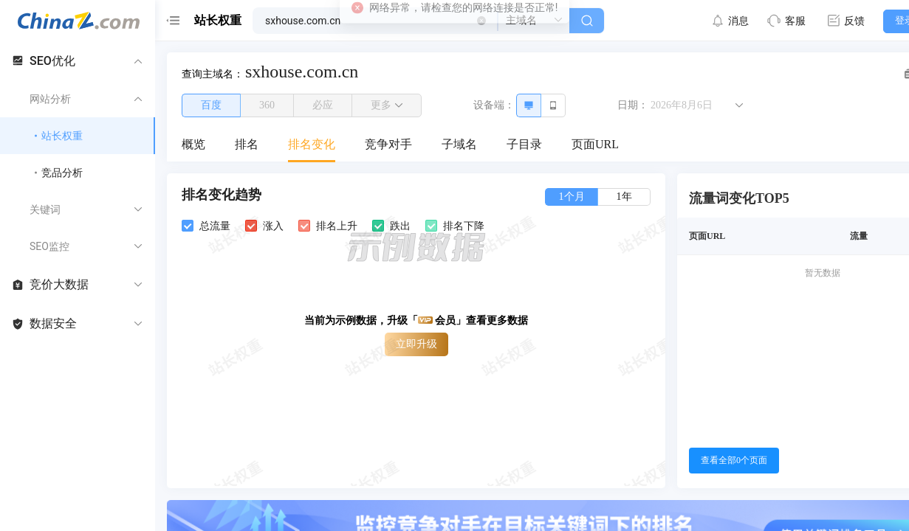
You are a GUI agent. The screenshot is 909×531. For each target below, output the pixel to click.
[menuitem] (193, 145)
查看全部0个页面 (734, 460)
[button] (481, 20)
